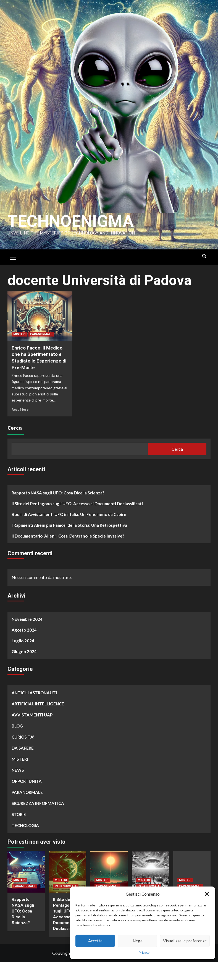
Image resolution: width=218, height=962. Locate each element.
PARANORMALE (41, 334)
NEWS (18, 770)
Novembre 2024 (27, 619)
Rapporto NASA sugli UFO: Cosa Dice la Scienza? (58, 492)
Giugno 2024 (24, 651)
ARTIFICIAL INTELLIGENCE (38, 703)
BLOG (17, 725)
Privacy (144, 952)
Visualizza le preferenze (185, 940)
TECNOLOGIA (25, 825)
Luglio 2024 (23, 640)
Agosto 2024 (24, 629)
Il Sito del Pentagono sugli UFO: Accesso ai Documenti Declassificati (77, 503)
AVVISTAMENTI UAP (32, 714)
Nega (138, 940)
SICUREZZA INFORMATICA (38, 803)
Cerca (14, 427)
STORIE (19, 814)
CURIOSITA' (23, 736)
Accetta (95, 940)
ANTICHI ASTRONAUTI (34, 692)
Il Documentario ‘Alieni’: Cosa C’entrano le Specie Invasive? (68, 535)
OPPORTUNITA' (27, 781)
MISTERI (19, 334)
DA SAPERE (23, 747)
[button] (207, 894)
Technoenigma (71, 221)
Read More (20, 409)
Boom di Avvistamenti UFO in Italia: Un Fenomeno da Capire (69, 514)
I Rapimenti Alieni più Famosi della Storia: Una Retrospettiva (69, 525)
